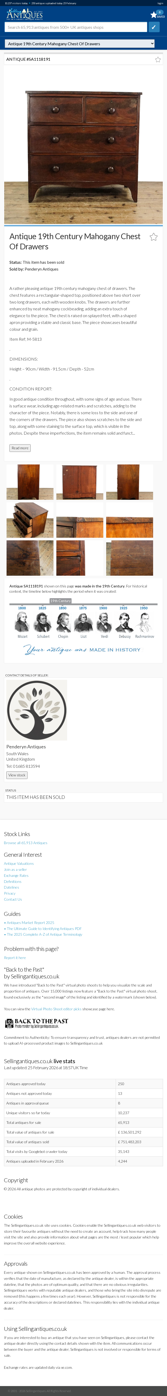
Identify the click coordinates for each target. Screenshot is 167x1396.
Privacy (9, 893)
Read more (20, 448)
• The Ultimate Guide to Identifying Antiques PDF (43, 928)
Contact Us (13, 899)
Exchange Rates (16, 875)
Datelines (11, 887)
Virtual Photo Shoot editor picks (56, 1009)
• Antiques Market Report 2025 (29, 922)
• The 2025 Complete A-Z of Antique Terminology (43, 934)
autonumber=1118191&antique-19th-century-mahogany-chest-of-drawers (80, 43)
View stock (16, 775)
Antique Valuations (19, 863)
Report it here (15, 957)
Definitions (12, 881)
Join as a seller (15, 869)
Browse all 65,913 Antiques (25, 842)
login (160, 3)
